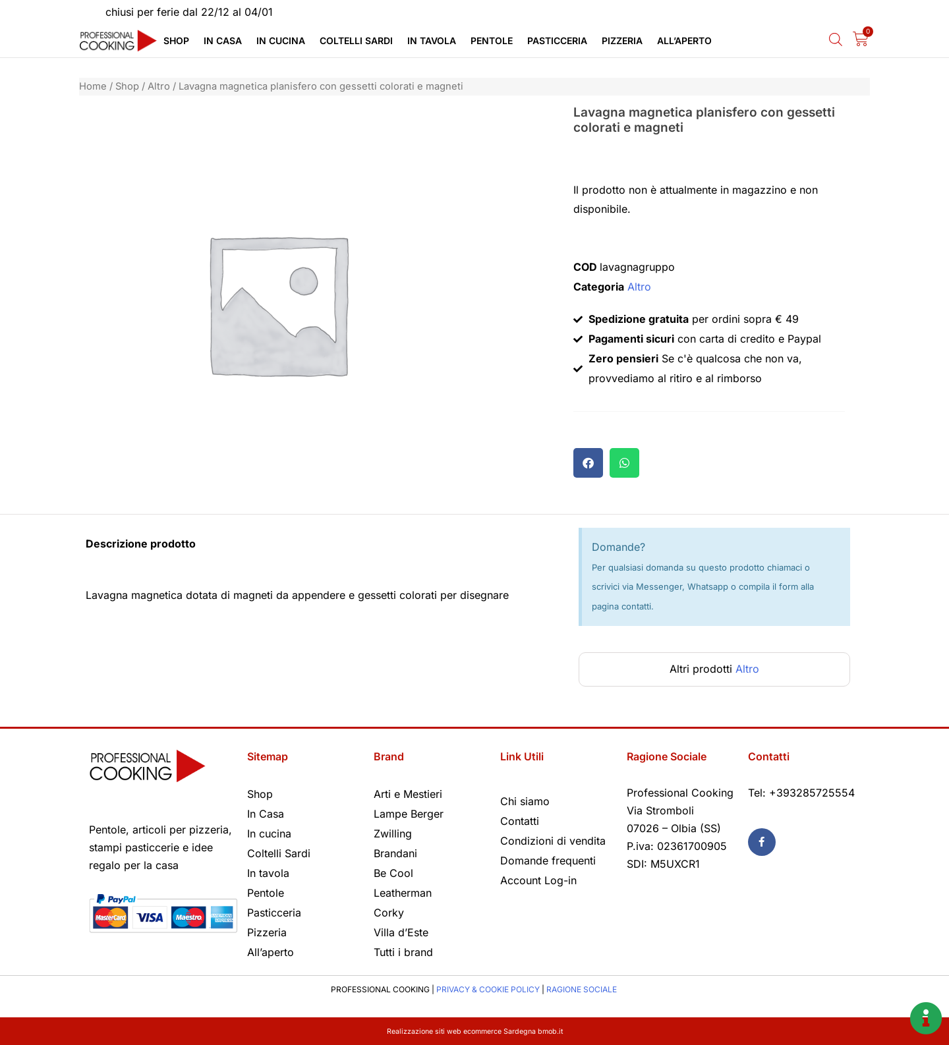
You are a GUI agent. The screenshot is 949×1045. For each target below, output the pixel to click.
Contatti (519, 821)
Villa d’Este (401, 932)
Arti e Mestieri (408, 794)
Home (93, 86)
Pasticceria (557, 40)
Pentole (492, 40)
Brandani (395, 853)
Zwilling (393, 833)
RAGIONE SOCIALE (581, 989)
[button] (588, 463)
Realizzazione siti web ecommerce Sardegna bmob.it (475, 1031)
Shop (176, 40)
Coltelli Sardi (356, 40)
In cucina (280, 40)
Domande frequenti (548, 860)
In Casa (223, 40)
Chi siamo (525, 801)
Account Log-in (538, 880)
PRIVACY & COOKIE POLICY (488, 989)
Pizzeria (622, 40)
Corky (389, 912)
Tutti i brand (403, 952)
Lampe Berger (409, 813)
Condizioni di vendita (553, 840)
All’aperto (684, 40)
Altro (159, 86)
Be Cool (393, 873)
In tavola (431, 40)
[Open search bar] (835, 39)
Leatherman (403, 892)
